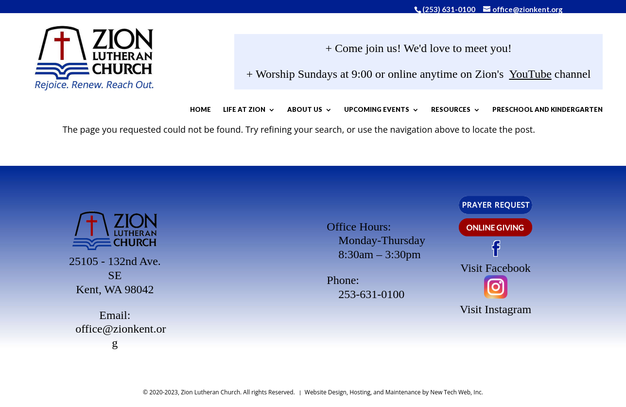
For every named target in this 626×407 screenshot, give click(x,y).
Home (244, 112)
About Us (348, 112)
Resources (494, 112)
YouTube (509, 76)
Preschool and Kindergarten (384, 138)
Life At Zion (288, 112)
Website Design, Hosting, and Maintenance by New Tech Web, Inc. (394, 392)
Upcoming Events (420, 112)
